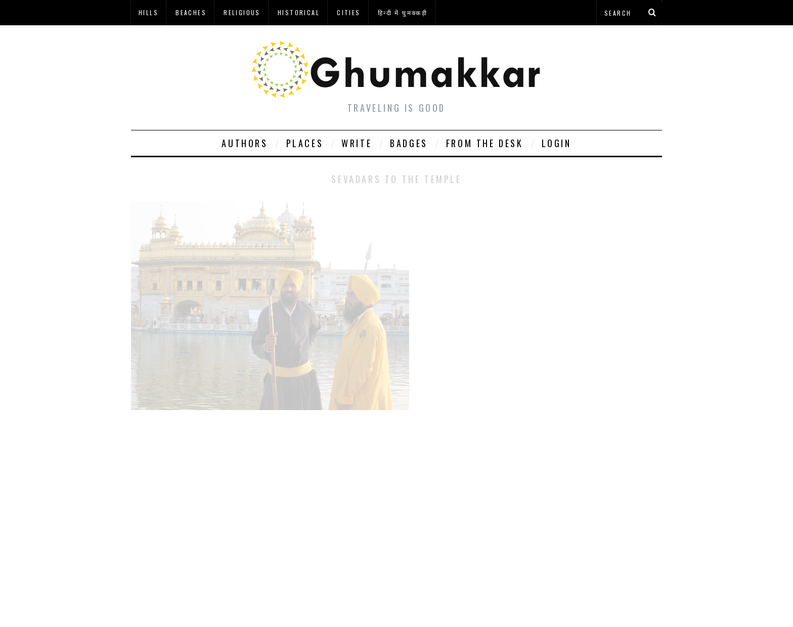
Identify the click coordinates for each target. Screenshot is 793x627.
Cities (348, 12)
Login (556, 143)
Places (305, 143)
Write (356, 143)
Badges (409, 143)
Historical (299, 12)
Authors (245, 143)
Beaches (190, 12)
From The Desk (484, 143)
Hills (148, 12)
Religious (242, 12)
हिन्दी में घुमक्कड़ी (402, 12)
